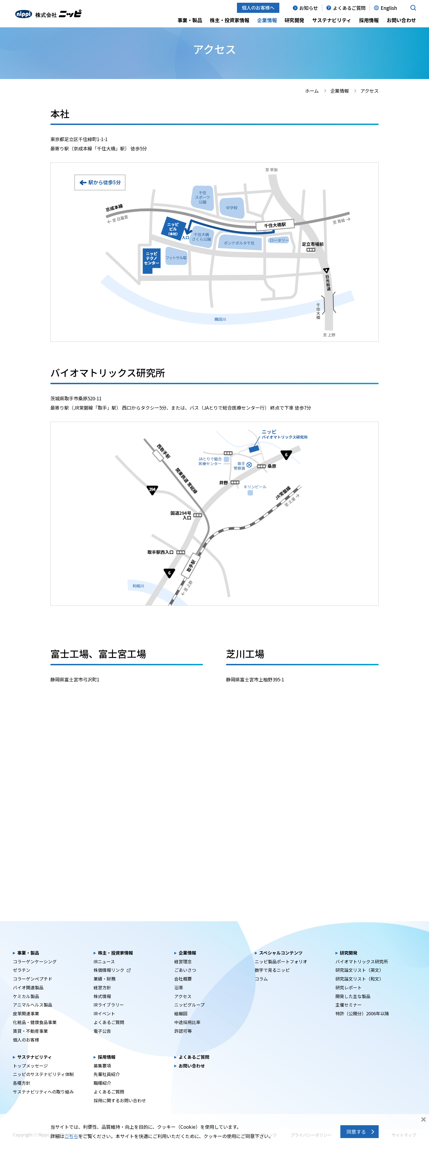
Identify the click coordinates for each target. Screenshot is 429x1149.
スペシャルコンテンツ (281, 961)
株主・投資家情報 (229, 20)
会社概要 (183, 987)
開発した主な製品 (352, 1005)
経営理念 (183, 970)
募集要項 (102, 1074)
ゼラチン (21, 979)
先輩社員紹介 (107, 1083)
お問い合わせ (401, 20)
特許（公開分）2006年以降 (362, 1022)
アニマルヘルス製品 (32, 1013)
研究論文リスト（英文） (359, 979)
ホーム (312, 99)
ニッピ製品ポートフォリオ (281, 970)
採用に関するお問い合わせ (120, 1109)
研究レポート (348, 996)
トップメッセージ (30, 1074)
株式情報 (102, 1005)
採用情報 (369, 20)
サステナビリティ (331, 20)
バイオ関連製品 (28, 996)
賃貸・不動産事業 (30, 1039)
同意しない (423, 1120)
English (389, 7)
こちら (71, 1136)
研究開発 (294, 20)
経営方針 (102, 996)
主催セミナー (348, 1013)
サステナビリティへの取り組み (43, 1100)
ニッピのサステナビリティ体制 (43, 1083)
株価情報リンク (112, 979)
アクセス (183, 1005)
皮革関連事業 (26, 1022)
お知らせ (308, 7)
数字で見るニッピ (272, 979)
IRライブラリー (109, 1013)
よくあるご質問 (349, 7)
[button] (413, 8)
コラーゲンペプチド (32, 987)
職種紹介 (102, 1092)
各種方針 (21, 1092)
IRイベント (104, 1022)
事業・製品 (190, 20)
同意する (356, 1131)
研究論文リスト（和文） (359, 987)
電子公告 (102, 1039)
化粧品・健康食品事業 (35, 1031)
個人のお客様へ (258, 7)
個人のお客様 (26, 1048)
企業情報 (267, 20)
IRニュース (104, 970)
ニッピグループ (189, 1013)
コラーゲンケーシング (35, 970)
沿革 (178, 996)
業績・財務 (104, 987)
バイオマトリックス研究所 (361, 970)
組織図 (180, 1022)
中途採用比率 (187, 1031)
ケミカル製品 (26, 1005)
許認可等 (183, 1039)
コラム (261, 987)
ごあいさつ (185, 979)
